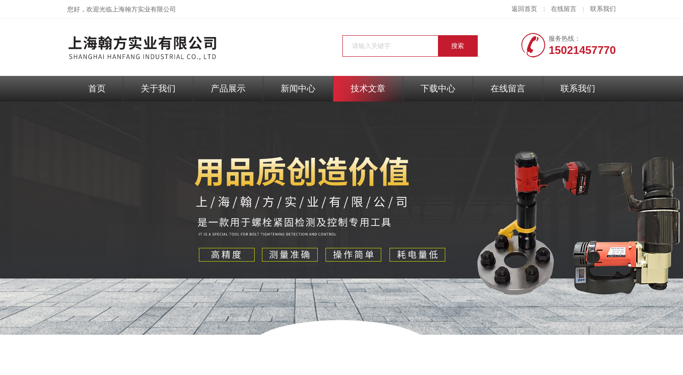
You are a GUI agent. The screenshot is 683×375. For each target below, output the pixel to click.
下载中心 (438, 88)
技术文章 (368, 88)
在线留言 (563, 8)
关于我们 (158, 88)
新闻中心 (298, 88)
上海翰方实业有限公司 (144, 9)
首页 (97, 88)
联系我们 (603, 8)
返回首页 (524, 8)
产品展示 (228, 88)
